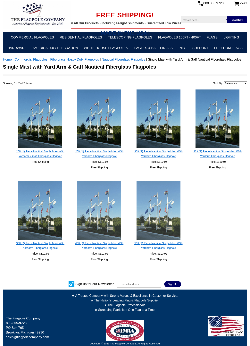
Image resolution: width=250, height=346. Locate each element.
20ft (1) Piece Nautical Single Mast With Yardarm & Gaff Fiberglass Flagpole (40, 154)
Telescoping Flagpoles (130, 37)
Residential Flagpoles (81, 37)
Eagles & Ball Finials (153, 48)
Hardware (17, 48)
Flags (212, 37)
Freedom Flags (228, 48)
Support (200, 48)
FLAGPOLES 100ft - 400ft (179, 37)
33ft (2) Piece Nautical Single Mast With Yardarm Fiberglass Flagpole (217, 154)
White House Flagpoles (106, 48)
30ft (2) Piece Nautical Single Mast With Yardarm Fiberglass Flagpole (158, 154)
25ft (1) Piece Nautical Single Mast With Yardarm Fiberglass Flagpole (99, 154)
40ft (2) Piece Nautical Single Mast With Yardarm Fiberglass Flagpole (99, 245)
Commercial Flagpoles (32, 37)
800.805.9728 (213, 3)
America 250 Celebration (55, 48)
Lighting (231, 37)
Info (183, 48)
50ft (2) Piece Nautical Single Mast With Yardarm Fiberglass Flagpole (158, 245)
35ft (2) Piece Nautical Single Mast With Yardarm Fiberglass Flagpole (40, 245)
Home (7, 59)
